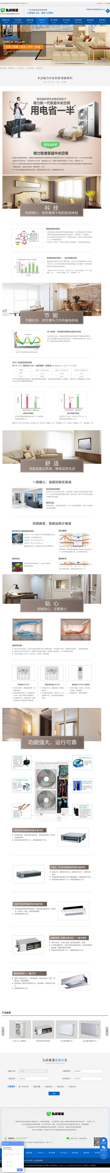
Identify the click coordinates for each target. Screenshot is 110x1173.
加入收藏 (107, 3)
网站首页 (6, 21)
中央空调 (18, 21)
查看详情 (40, 68)
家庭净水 (60, 1087)
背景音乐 (72, 1087)
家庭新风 (48, 1087)
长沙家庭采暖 (38, 1160)
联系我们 (103, 21)
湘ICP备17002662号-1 (76, 1165)
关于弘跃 (66, 21)
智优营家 (93, 1165)
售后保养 (78, 21)
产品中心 (42, 21)
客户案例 (54, 21)
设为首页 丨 (100, 3)
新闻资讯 (90, 21)
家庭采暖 (30, 21)
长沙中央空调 (28, 1160)
